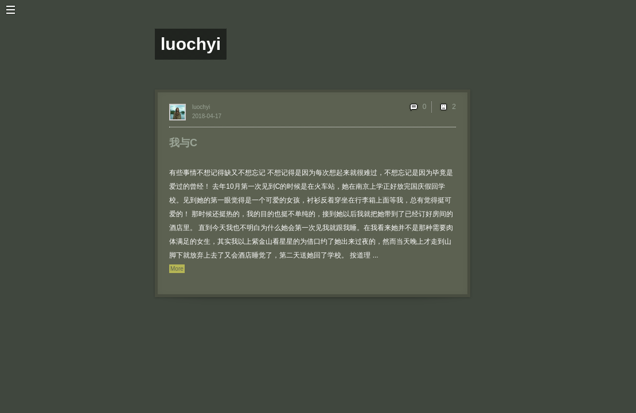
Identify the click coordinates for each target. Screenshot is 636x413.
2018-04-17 (206, 116)
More (177, 269)
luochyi (201, 107)
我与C (183, 143)
